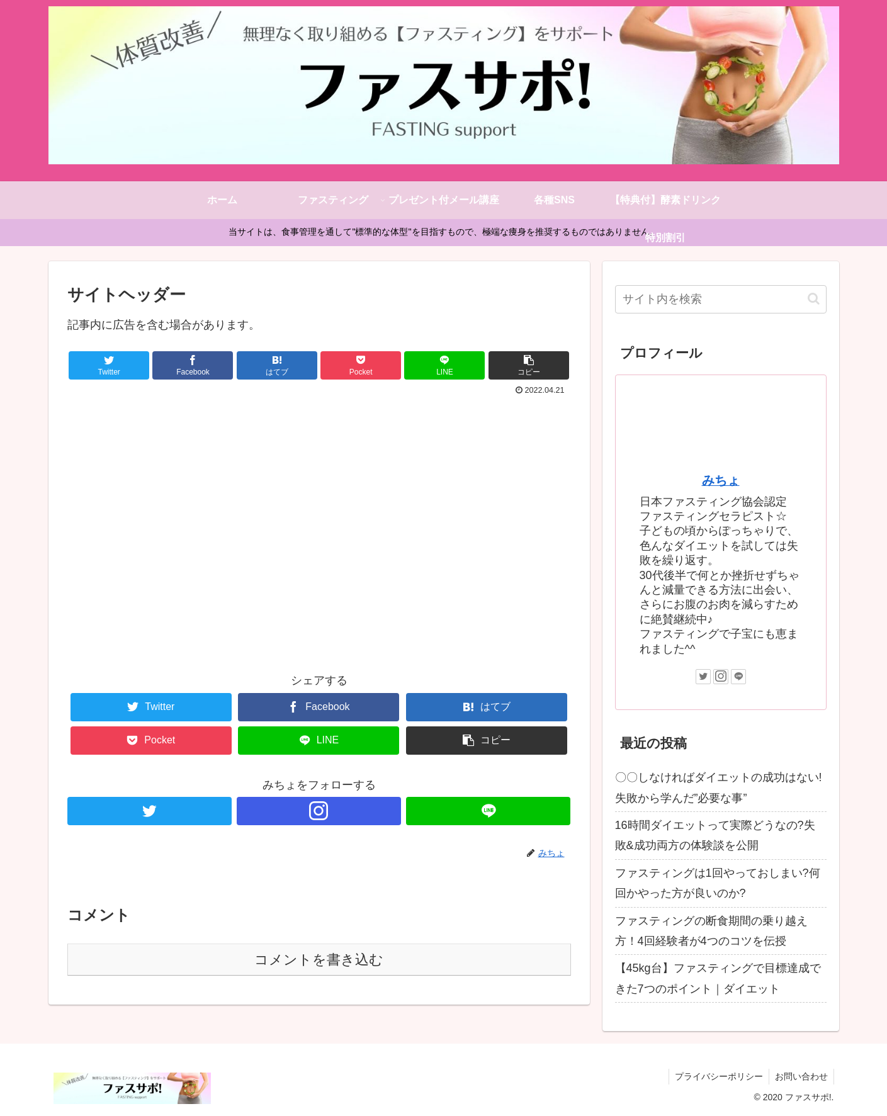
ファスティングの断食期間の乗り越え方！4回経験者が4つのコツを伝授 (711, 931)
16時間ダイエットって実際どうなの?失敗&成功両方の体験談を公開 (715, 835)
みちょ (721, 480)
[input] (721, 299)
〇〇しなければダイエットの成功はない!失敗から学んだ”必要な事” (718, 787)
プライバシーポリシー (717, 1076)
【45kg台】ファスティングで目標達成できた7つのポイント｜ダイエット (718, 978)
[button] (814, 298)
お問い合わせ (800, 1076)
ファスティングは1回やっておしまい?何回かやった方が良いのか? (717, 883)
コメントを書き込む (318, 959)
